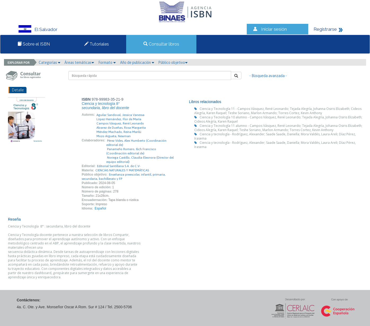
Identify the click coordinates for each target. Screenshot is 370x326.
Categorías (49, 62)
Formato (107, 62)
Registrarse (325, 29)
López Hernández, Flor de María (118, 119)
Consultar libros (161, 44)
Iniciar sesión (274, 29)
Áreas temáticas (79, 62)
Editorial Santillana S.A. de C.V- (118, 166)
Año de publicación (137, 62)
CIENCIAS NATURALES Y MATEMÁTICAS (122, 170)
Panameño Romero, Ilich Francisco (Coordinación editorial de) (131, 151)
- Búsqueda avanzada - (268, 76)
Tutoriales (96, 44)
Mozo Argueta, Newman (113, 136)
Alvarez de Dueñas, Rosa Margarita (121, 127)
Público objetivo (173, 62)
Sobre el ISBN (33, 44)
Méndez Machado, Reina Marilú (118, 132)
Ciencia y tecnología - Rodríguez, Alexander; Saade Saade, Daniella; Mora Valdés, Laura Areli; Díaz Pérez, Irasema (275, 136)
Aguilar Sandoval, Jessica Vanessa (120, 115)
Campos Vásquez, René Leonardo (120, 123)
